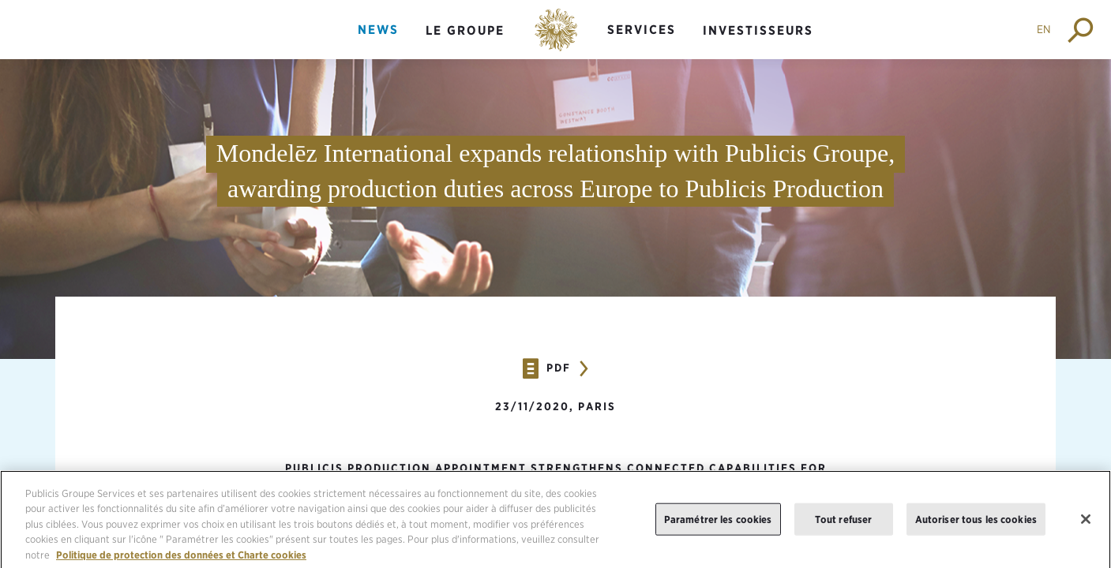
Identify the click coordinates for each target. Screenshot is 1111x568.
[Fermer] (1085, 525)
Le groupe (465, 30)
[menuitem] (378, 43)
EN (1044, 29)
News (378, 29)
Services (641, 29)
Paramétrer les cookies (718, 525)
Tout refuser (844, 525)
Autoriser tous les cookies (976, 525)
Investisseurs (758, 30)
